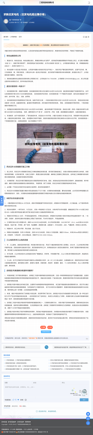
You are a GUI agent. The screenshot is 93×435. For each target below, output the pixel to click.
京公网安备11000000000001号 (26, 432)
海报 (43, 327)
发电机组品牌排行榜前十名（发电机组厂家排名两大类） (23, 368)
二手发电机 (13, 37)
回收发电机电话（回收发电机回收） (17, 362)
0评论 (32, 22)
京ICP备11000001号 (8, 432)
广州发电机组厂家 (15, 20)
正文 (20, 37)
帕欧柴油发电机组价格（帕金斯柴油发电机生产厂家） (71, 346)
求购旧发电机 (46, 331)
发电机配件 (20, 422)
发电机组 (4, 422)
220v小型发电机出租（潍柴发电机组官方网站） (65, 359)
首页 (6, 37)
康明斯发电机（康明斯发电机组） (15, 346)
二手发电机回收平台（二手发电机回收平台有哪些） (66, 368)
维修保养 (28, 422)
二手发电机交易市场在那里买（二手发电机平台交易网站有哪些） (70, 362)
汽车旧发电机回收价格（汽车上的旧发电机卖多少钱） (66, 365)
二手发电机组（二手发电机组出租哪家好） (19, 359)
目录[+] (2, 201)
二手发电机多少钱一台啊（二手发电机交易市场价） (21, 365)
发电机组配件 (12, 422)
